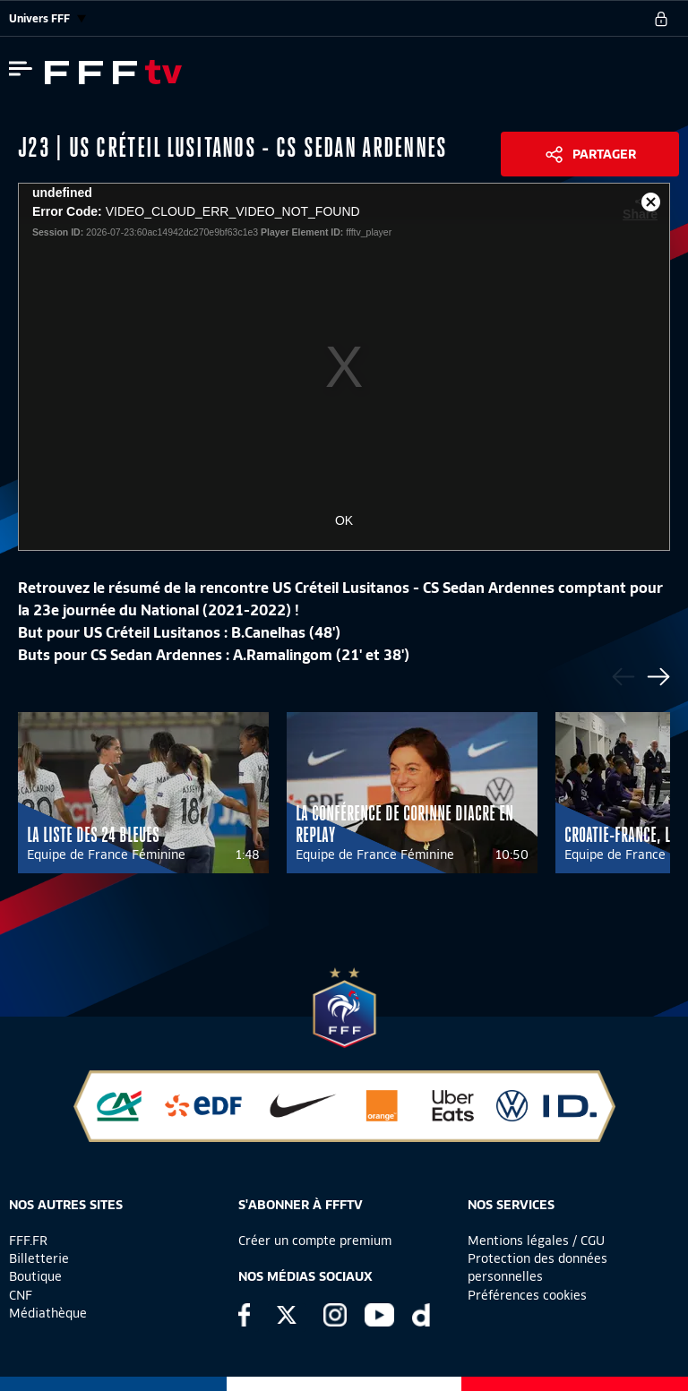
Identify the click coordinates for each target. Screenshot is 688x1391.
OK (344, 520)
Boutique (35, 1276)
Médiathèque (48, 1313)
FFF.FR (28, 1240)
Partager (604, 154)
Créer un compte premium (314, 1240)
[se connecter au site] (661, 19)
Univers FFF (47, 18)
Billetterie (39, 1258)
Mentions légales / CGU (536, 1240)
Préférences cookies (527, 1295)
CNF (20, 1295)
